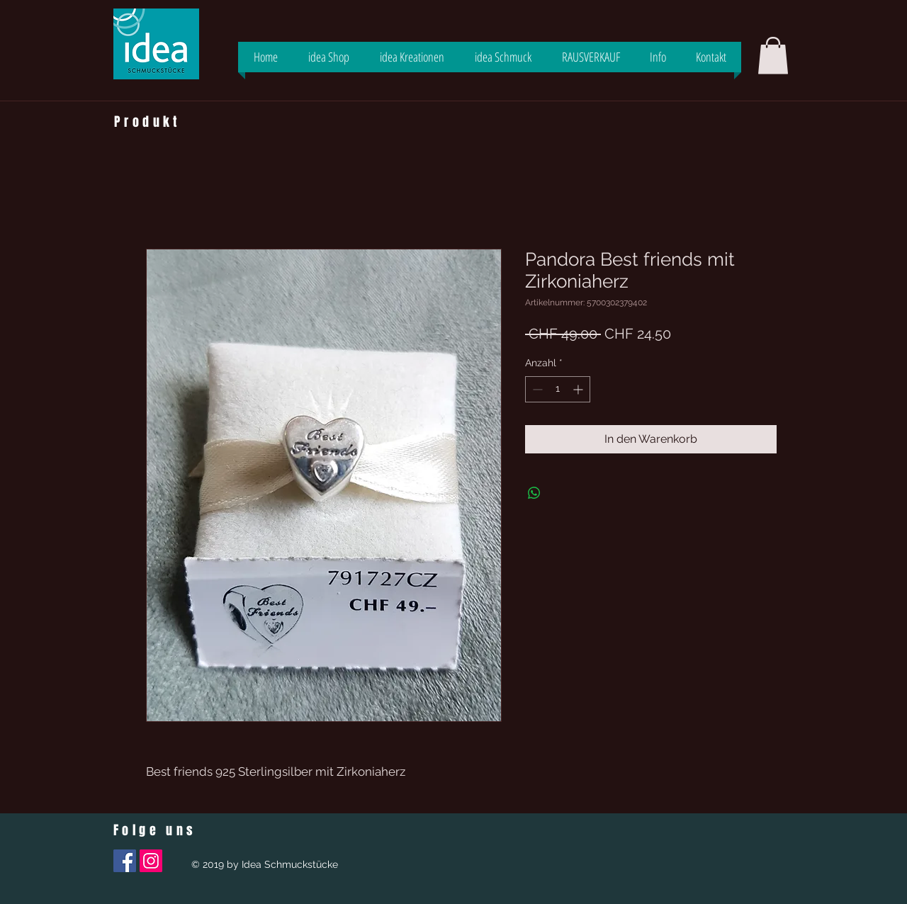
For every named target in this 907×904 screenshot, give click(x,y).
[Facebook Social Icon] (124, 860)
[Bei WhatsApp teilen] (534, 493)
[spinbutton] (557, 389)
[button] (773, 55)
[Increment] (579, 389)
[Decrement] (536, 389)
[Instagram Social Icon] (151, 860)
